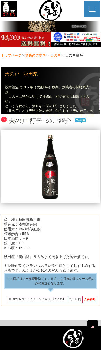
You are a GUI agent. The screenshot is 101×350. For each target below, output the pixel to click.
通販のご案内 (35, 55)
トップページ (11, 55)
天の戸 (55, 55)
